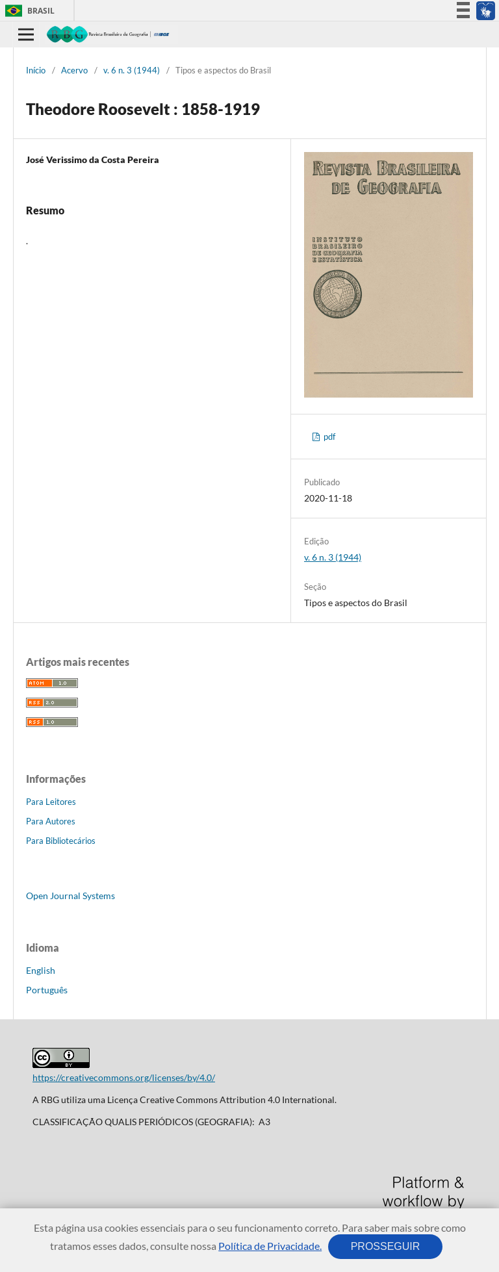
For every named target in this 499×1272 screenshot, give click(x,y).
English (40, 970)
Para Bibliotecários (61, 840)
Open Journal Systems (70, 895)
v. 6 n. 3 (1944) (131, 70)
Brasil (27, 10)
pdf (328, 436)
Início (35, 70)
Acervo (74, 70)
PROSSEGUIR (385, 1246)
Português (47, 989)
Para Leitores (51, 801)
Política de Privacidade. (270, 1246)
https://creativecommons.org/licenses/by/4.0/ (123, 1077)
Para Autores (50, 821)
